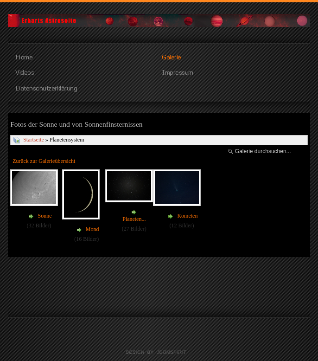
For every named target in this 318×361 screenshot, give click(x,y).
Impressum (177, 72)
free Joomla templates (159, 352)
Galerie (171, 56)
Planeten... (134, 219)
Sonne (44, 216)
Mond (92, 229)
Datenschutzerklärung (46, 88)
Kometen (187, 216)
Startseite (33, 139)
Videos (24, 72)
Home (23, 56)
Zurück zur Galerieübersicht (44, 161)
